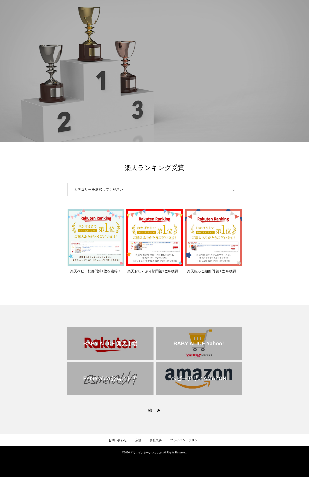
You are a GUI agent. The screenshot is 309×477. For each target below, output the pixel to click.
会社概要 (156, 440)
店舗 (138, 440)
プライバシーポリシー (185, 440)
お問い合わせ (118, 440)
